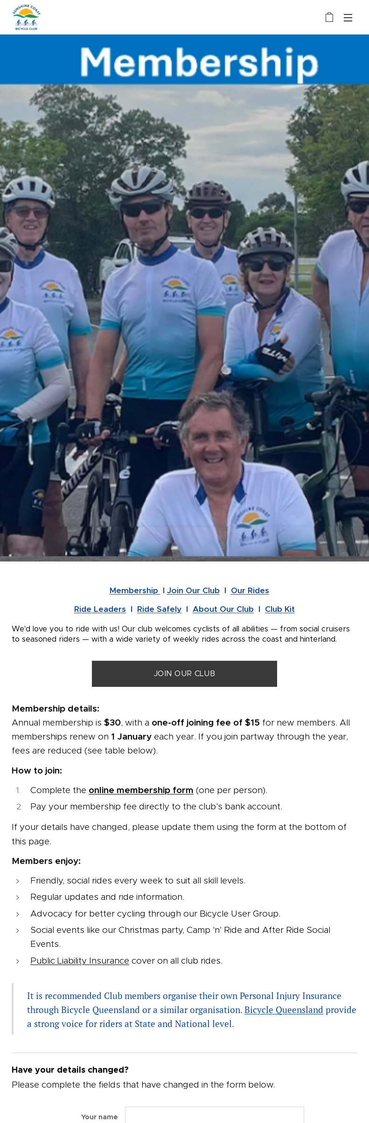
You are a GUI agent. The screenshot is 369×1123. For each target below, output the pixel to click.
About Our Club (223, 609)
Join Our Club (193, 590)
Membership (135, 590)
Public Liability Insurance (79, 960)
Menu (348, 17)
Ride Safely (159, 609)
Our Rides (250, 590)
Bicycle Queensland (283, 1009)
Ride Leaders (100, 609)
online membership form (141, 790)
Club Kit (280, 609)
